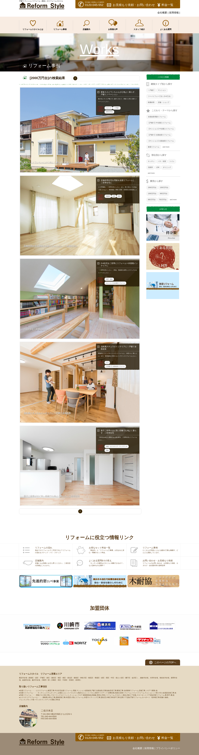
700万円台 (163, 200)
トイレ (171, 161)
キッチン (151, 161)
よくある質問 (165, 25)
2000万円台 (152, 187)
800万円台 (152, 200)
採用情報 (174, 12)
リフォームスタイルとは (33, 25)
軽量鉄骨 (151, 102)
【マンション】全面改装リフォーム (161, 141)
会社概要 (162, 12)
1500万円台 (164, 187)
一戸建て (151, 90)
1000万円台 (152, 193)
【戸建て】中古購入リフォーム (159, 123)
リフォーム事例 (60, 25)
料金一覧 (167, 5)
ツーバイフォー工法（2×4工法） (160, 96)
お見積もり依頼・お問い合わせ (134, 5)
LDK (157, 167)
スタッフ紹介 (139, 25)
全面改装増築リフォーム (157, 117)
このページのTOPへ (165, 662)
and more (166, 147)
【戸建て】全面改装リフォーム (159, 135)
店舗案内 (86, 25)
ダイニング (167, 167)
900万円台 (163, 193)
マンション (162, 90)
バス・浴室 (162, 161)
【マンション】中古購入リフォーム (161, 129)
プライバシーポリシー (168, 748)
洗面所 (150, 167)
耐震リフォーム (153, 147)
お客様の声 (113, 24)
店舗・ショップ (163, 102)
